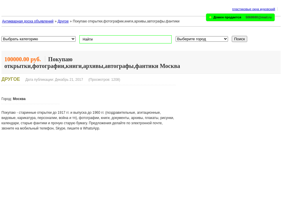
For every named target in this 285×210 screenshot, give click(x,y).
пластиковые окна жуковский (253, 9)
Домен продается (227, 17)
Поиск (239, 39)
